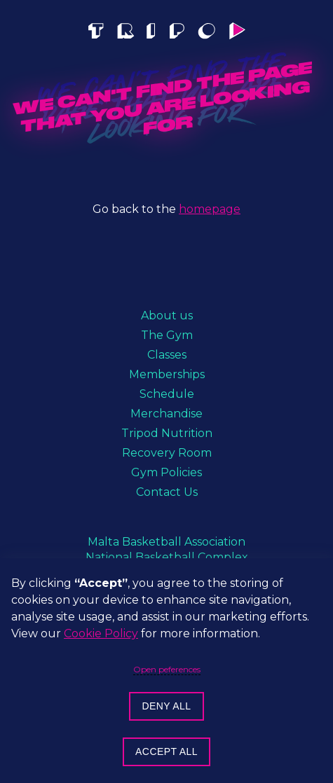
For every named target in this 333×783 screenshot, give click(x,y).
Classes (166, 354)
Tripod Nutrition (166, 433)
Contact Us (167, 492)
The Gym (167, 335)
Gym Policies (166, 472)
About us (167, 315)
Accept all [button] (166, 751)
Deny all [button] (166, 706)
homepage (209, 209)
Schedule (167, 394)
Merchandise (166, 413)
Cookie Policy (101, 633)
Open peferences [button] (167, 669)
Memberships (167, 374)
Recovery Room (167, 452)
